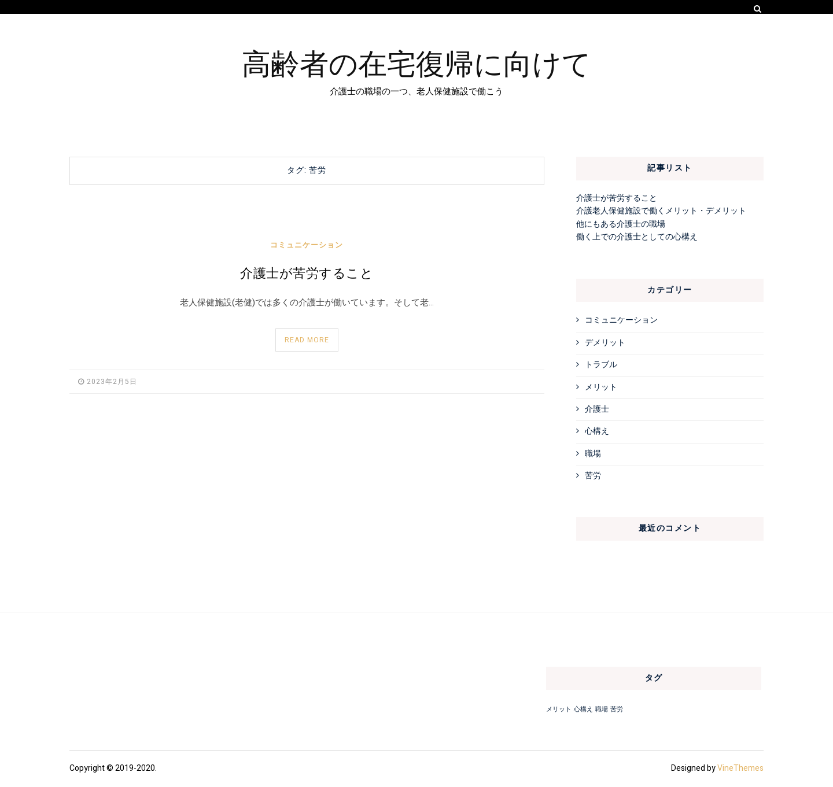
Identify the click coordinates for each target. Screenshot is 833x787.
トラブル (601, 365)
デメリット (605, 343)
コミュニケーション (306, 244)
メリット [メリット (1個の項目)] (559, 709)
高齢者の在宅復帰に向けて (416, 61)
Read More (307, 340)
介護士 (597, 409)
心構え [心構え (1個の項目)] (583, 709)
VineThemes (740, 768)
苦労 (593, 476)
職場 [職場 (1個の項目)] (601, 709)
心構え (597, 431)
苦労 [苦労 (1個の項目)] (616, 709)
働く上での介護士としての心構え (637, 237)
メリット (601, 387)
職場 (593, 454)
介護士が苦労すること (306, 273)
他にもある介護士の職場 (620, 224)
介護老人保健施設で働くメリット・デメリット (661, 211)
